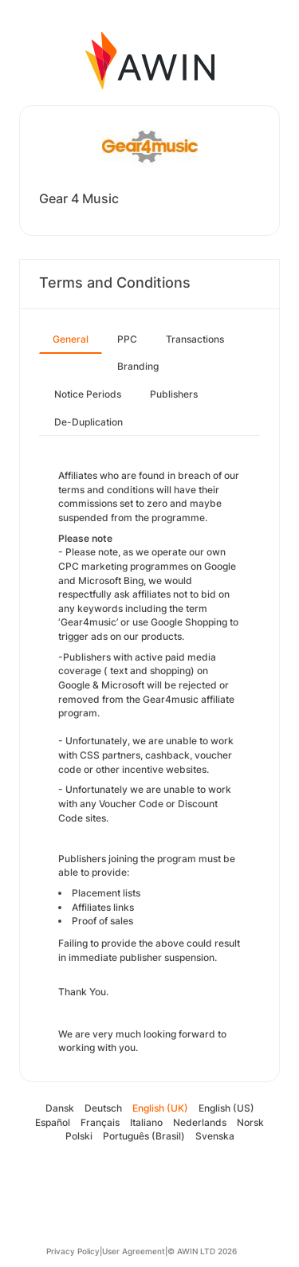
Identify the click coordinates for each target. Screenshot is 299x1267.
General (71, 339)
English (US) (226, 1108)
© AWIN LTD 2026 (202, 1251)
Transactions (195, 339)
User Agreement (133, 1251)
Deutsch (103, 1108)
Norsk (250, 1122)
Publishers (174, 394)
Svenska (214, 1136)
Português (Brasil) (144, 1136)
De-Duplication (88, 422)
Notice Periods (87, 394)
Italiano (146, 1122)
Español (52, 1122)
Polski (78, 1136)
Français (100, 1122)
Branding (138, 366)
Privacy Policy (73, 1251)
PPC (127, 339)
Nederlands (199, 1122)
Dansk (59, 1108)
